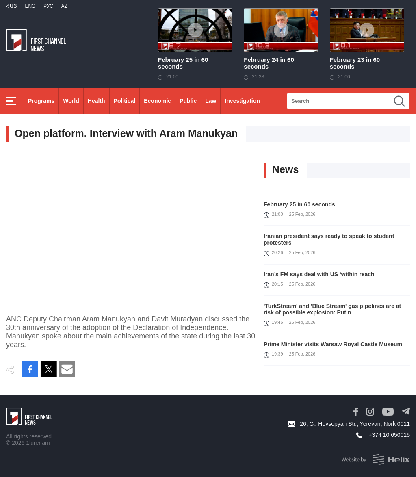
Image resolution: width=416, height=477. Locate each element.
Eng (30, 6)
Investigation (242, 101)
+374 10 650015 (389, 434)
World (71, 101)
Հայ (11, 6)
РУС (48, 6)
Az (64, 6)
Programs (41, 101)
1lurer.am (38, 443)
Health (96, 101)
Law (210, 101)
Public (188, 101)
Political (125, 101)
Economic (157, 101)
